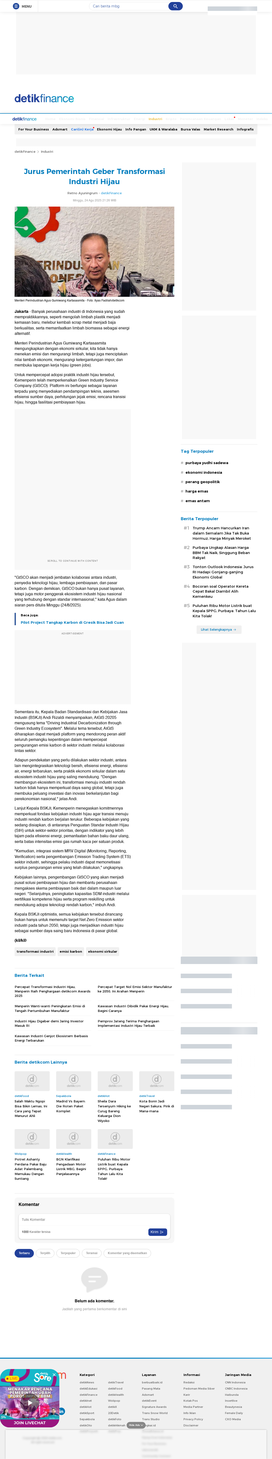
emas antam (197, 500)
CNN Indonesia (235, 1382)
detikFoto (114, 1418)
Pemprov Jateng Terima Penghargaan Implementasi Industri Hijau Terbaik (128, 1023)
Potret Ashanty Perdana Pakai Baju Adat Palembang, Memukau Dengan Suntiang (30, 1168)
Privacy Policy (193, 1418)
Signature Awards (154, 1406)
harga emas (196, 491)
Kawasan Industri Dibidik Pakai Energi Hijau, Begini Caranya (133, 1008)
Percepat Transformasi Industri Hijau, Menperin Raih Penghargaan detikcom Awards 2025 (53, 990)
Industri (137, 118)
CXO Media (233, 1418)
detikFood (115, 1388)
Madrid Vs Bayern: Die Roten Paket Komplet (71, 1105)
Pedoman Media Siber (199, 1388)
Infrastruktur (100, 118)
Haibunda (232, 1394)
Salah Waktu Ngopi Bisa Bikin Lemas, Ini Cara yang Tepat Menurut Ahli (31, 1108)
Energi (121, 118)
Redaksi (189, 1382)
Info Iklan (189, 1412)
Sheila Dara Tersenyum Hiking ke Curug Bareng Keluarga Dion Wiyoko (114, 1110)
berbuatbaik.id (152, 1382)
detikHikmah (116, 1425)
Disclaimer (190, 1425)
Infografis (245, 129)
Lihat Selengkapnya (218, 629)
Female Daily (234, 1412)
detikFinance (25, 151)
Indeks (243, 118)
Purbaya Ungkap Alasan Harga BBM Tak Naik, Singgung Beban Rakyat (221, 552)
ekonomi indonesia (203, 472)
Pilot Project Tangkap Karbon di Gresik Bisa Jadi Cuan (72, 622)
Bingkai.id (149, 1425)
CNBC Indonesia (236, 1388)
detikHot (85, 1406)
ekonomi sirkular (102, 951)
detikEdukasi (88, 1388)
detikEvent (149, 1400)
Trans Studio (151, 1418)
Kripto (152, 118)
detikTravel (116, 1382)
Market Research (218, 129)
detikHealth (116, 1394)
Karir (186, 1394)
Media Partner (193, 1406)
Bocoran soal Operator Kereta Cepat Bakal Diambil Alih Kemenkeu (221, 591)
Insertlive (231, 1400)
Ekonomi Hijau (109, 129)
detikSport (87, 1412)
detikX (112, 1406)
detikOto (86, 1425)
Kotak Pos (190, 1400)
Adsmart (60, 129)
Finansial (78, 118)
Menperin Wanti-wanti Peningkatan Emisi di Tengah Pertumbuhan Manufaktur (50, 1008)
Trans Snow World (155, 1412)
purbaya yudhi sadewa (206, 462)
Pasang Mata (151, 1388)
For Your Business (33, 129)
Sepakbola (87, 1418)
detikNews (87, 1382)
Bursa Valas (190, 129)
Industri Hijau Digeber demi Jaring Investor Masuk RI (49, 1023)
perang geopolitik (202, 481)
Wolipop (114, 1400)
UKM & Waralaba (163, 129)
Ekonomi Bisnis (54, 118)
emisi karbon (71, 951)
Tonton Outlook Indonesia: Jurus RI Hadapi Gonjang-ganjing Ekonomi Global (223, 571)
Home (32, 118)
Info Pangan (135, 129)
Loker (211, 118)
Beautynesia (233, 1406)
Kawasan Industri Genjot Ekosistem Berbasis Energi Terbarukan (51, 1037)
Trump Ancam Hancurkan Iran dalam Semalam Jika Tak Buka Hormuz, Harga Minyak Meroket (222, 532)
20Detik (113, 1412)
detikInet (86, 1400)
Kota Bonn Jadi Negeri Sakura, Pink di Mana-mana (156, 1105)
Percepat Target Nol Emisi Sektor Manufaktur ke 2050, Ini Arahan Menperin (135, 988)
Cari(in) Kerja (82, 129)
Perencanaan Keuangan (182, 118)
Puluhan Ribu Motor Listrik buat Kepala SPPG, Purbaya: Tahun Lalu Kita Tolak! (114, 1168)
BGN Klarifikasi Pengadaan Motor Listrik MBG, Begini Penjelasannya (71, 1166)
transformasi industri (35, 951)
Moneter (226, 118)
